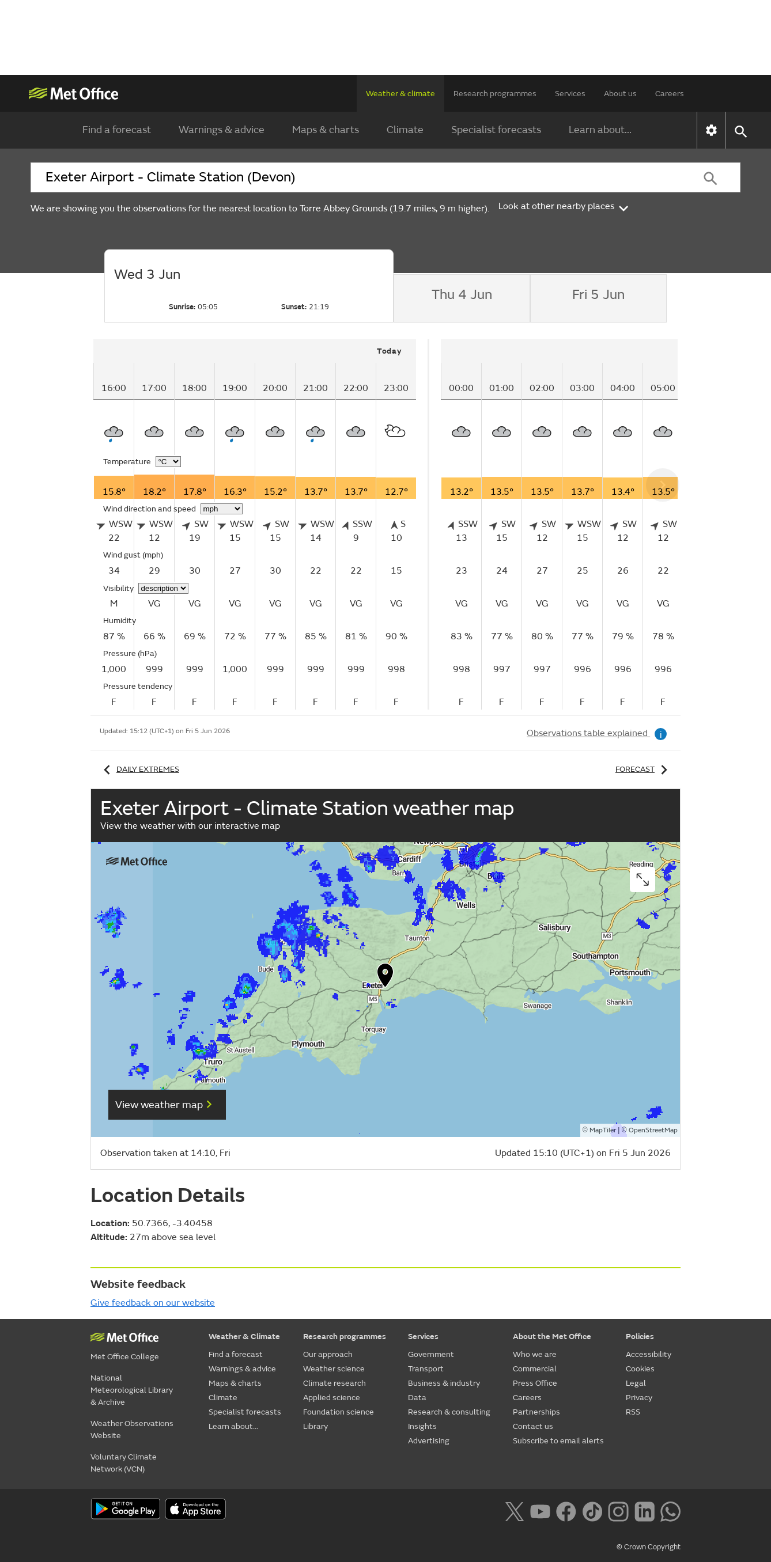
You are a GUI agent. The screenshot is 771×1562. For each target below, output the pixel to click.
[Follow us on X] (514, 1510)
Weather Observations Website (131, 1429)
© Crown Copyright (649, 1547)
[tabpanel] (261, 524)
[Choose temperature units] (168, 461)
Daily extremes (139, 769)
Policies (640, 1336)
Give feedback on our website (152, 1303)
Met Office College (124, 1357)
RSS (633, 1412)
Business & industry (444, 1383)
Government (431, 1354)
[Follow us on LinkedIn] (644, 1510)
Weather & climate (400, 93)
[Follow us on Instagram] (618, 1510)
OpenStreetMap (653, 1130)
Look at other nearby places (564, 206)
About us (620, 93)
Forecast (643, 769)
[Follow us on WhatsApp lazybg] (670, 1510)
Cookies (640, 1369)
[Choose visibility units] (163, 588)
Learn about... (600, 130)
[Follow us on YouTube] (540, 1510)
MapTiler (602, 1130)
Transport (426, 1369)
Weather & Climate (244, 1336)
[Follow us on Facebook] (566, 1510)
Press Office (535, 1383)
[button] (385, 978)
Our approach (328, 1354)
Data (417, 1397)
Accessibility (648, 1354)
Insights (422, 1426)
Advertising (428, 1441)
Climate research (334, 1383)
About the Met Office (552, 1336)
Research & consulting (449, 1412)
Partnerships (536, 1412)
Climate (405, 130)
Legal (636, 1383)
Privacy (639, 1397)
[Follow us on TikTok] (592, 1510)
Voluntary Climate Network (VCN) (123, 1463)
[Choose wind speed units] (222, 508)
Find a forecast (116, 130)
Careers (669, 93)
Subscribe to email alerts (558, 1441)
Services (570, 93)
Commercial (535, 1369)
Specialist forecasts (496, 130)
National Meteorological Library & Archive (131, 1390)
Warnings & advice (221, 130)
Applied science (331, 1397)
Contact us (533, 1426)
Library (315, 1426)
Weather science (334, 1369)
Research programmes (494, 93)
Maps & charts (325, 130)
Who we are (535, 1354)
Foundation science (338, 1412)
